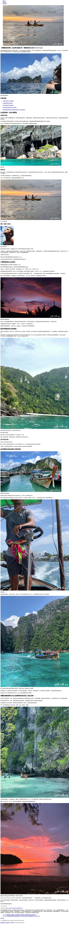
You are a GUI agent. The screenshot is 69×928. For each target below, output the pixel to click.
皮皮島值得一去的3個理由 (8, 100)
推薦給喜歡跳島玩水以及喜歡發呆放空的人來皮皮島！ (14, 109)
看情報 (4, 1)
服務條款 (8, 922)
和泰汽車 (2, 918)
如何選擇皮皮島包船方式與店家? (10, 107)
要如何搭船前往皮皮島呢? (8, 105)
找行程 (4, 2)
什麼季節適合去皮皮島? (8, 103)
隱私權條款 (2, 922)
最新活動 (5, 3)
